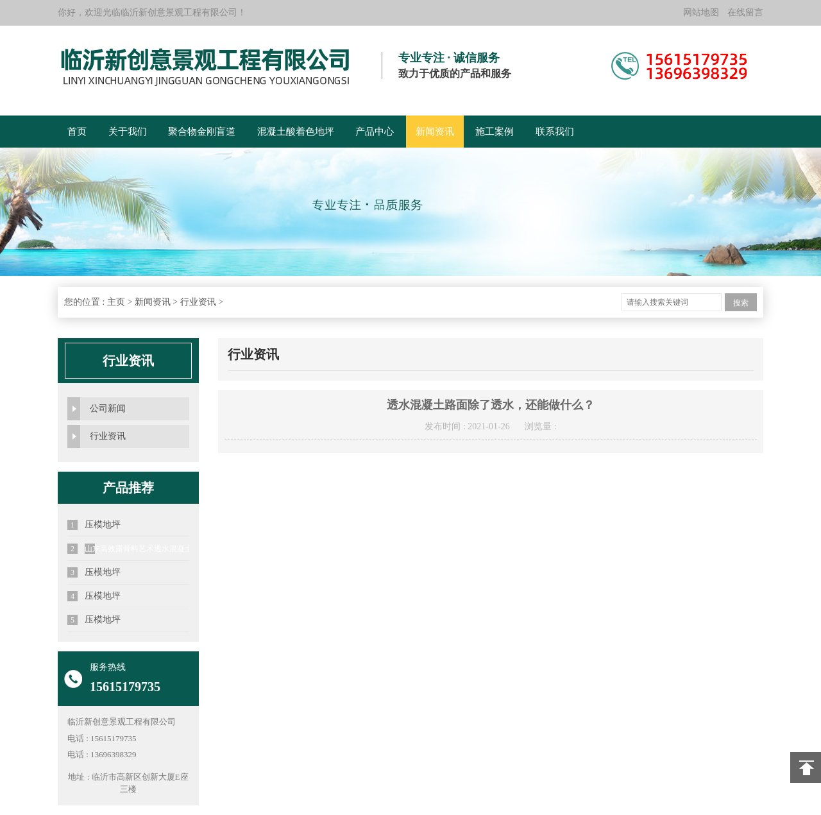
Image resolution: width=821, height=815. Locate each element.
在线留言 (745, 12)
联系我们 (555, 131)
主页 (116, 302)
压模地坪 (94, 525)
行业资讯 (198, 302)
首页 (77, 131)
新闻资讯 (435, 131)
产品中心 (374, 131)
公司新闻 (108, 408)
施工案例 (494, 131)
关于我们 (127, 131)
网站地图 (701, 12)
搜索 (741, 302)
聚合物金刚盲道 (201, 131)
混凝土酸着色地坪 (295, 131)
